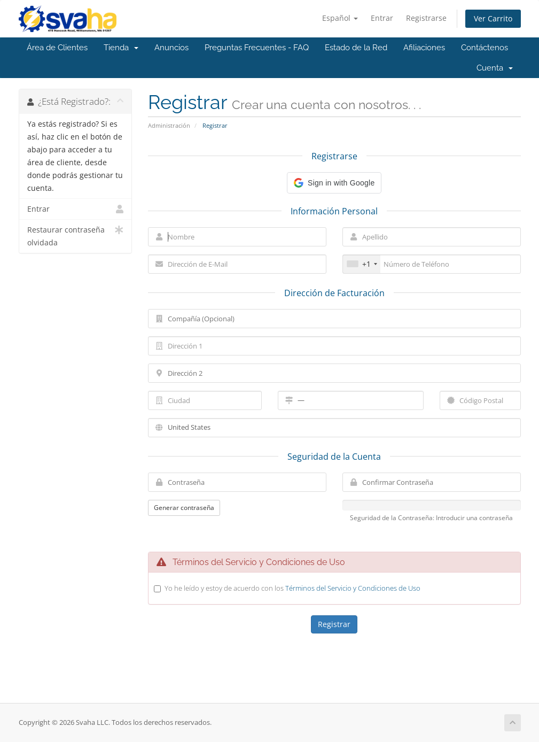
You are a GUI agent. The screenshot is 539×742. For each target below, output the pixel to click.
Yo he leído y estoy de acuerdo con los (292, 588)
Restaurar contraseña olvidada (75, 235)
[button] (334, 183)
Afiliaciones (424, 47)
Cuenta (494, 68)
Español (340, 18)
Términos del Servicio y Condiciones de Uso (352, 588)
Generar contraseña (184, 507)
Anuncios (171, 47)
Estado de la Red (356, 47)
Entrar (382, 18)
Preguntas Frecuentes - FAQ (257, 47)
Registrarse (426, 18)
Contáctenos (484, 47)
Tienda (121, 47)
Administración (169, 125)
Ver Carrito (493, 18)
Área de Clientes (57, 47)
